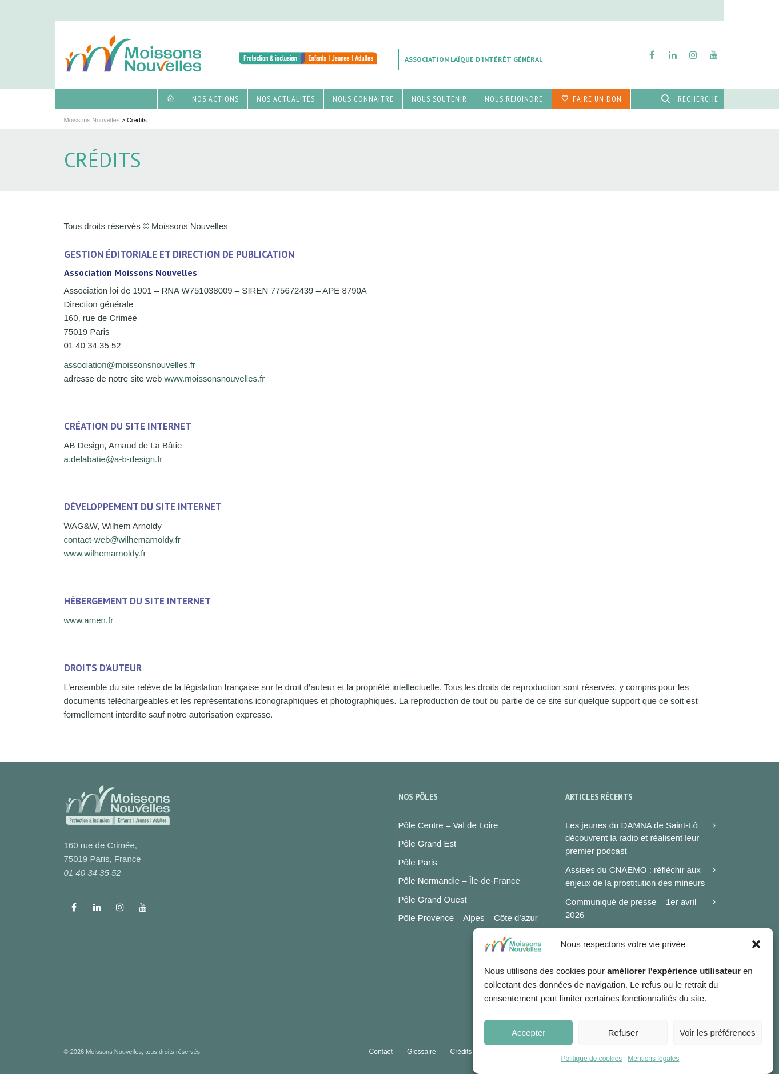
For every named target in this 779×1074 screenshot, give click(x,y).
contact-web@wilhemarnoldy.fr (122, 539)
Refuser (623, 1041)
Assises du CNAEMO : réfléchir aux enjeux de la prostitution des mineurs (635, 876)
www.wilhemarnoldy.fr (105, 553)
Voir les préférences (718, 1041)
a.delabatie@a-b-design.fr (113, 459)
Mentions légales (653, 1068)
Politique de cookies (591, 1068)
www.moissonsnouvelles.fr (214, 378)
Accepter (528, 1041)
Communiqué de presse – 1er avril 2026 (630, 908)
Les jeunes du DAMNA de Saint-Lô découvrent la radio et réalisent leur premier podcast (632, 838)
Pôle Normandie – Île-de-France (459, 880)
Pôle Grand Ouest (432, 899)
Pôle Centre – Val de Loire (448, 825)
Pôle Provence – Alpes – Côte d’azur (468, 918)
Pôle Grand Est (427, 843)
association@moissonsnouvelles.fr (129, 365)
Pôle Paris (417, 862)
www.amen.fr (89, 620)
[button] (756, 953)
